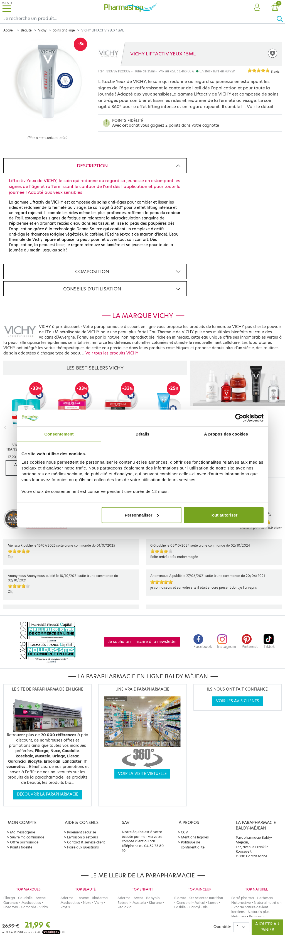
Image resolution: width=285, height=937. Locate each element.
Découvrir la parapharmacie (47, 794)
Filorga (9, 898)
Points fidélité (21, 847)
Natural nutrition (267, 902)
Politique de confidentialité (193, 845)
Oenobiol (183, 902)
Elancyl (194, 907)
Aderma (66, 898)
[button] (257, 7)
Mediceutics (31, 902)
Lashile (180, 907)
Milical (200, 902)
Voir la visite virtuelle (142, 773)
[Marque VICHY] (108, 53)
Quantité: (222, 926)
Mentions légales (195, 837)
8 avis (275, 72)
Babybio (153, 898)
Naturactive (241, 902)
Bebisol (123, 902)
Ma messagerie (22, 832)
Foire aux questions (83, 847)
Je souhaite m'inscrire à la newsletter (142, 641)
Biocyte (180, 898)
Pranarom (257, 916)
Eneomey (10, 907)
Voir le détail (260, 106)
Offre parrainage (24, 842)
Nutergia (238, 916)
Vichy (42, 30)
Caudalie (25, 898)
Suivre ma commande (27, 837)
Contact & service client (86, 842)
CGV (184, 832)
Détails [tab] (142, 433)
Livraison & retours (82, 837)
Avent (138, 898)
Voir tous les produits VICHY (111, 353)
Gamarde (28, 907)
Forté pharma (242, 898)
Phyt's (65, 907)
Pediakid (124, 907)
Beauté (26, 30)
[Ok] (280, 19)
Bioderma (100, 898)
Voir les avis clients (237, 701)
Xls (205, 907)
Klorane (155, 902)
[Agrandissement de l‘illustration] (47, 95)
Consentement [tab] (58, 433)
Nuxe (87, 902)
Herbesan (265, 898)
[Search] (138, 19)
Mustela (139, 902)
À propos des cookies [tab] (226, 433)
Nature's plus (258, 911)
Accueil (8, 30)
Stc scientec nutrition (206, 898)
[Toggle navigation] (6, 7)
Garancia (10, 902)
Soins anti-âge (64, 30)
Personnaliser (142, 515)
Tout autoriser (224, 515)
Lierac (213, 902)
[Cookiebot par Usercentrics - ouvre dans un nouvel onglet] (239, 418)
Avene (41, 898)
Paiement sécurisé (81, 832)
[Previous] (5, 427)
